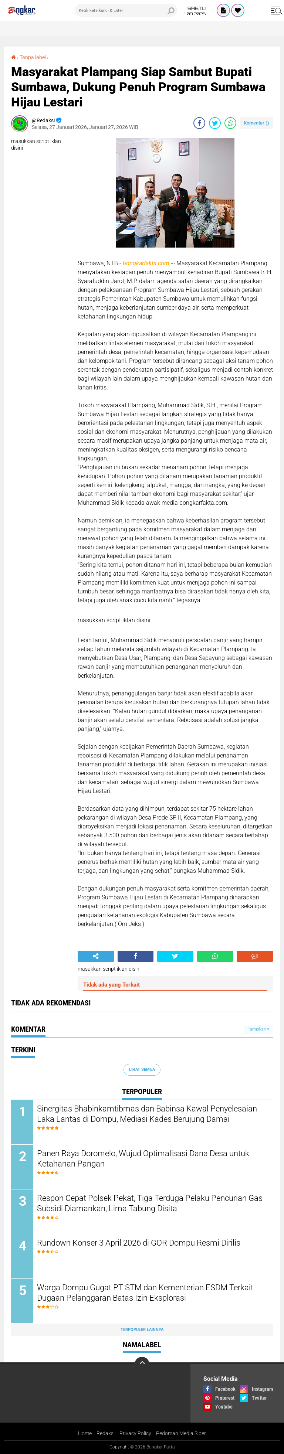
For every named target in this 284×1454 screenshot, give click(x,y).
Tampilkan (258, 1029)
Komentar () (256, 123)
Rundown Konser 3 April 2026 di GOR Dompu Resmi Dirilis (138, 1242)
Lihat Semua (142, 1069)
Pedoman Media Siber (181, 1433)
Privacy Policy (135, 1433)
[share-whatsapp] (230, 123)
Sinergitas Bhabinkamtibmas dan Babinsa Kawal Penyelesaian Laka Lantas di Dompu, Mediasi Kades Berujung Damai (147, 1114)
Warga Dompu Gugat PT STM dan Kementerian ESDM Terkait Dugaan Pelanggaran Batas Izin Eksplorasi (145, 1293)
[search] (126, 10)
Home (85, 1433)
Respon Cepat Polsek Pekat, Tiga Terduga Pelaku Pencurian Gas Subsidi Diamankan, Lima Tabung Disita (150, 1203)
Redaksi (106, 1433)
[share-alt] (96, 956)
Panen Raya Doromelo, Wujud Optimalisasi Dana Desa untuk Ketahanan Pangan (143, 1159)
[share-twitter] (215, 123)
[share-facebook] (199, 123)
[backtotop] (142, 1364)
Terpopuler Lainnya (142, 1329)
